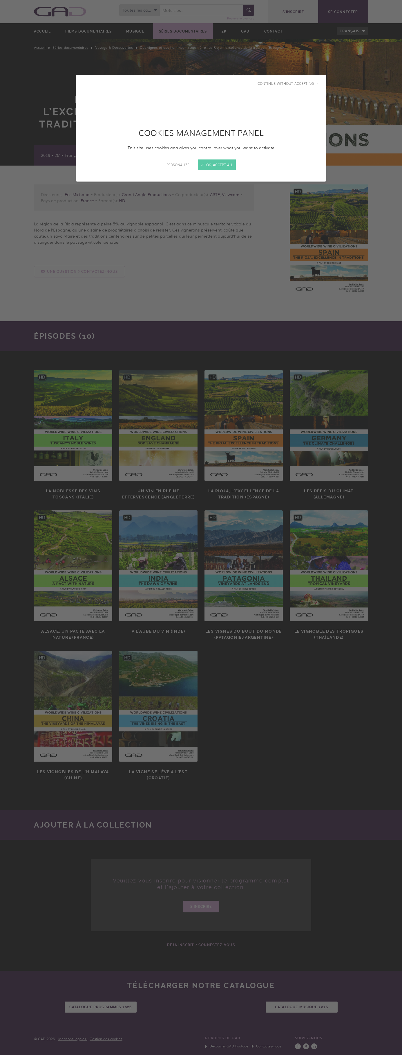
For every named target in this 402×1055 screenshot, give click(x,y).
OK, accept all (217, 164)
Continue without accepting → (288, 83)
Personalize (177, 164)
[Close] (201, 527)
